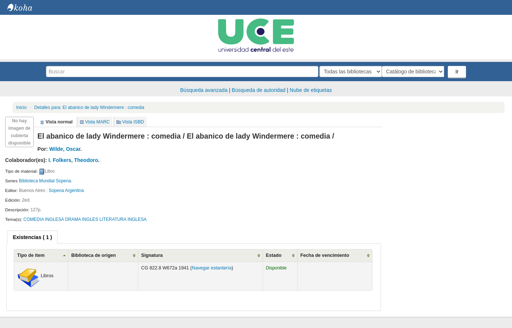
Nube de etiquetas (311, 90)
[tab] (32, 237)
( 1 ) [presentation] (32, 237)
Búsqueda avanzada (204, 90)
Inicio (21, 107)
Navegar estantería (212, 268)
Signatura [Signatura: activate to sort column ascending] (152, 255)
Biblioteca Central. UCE (26, 7)
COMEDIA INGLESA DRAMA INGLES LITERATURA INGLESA (85, 219)
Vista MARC (97, 122)
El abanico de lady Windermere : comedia (89, 107)
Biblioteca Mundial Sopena (45, 180)
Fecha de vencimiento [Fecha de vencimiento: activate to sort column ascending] (325, 255)
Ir (457, 71)
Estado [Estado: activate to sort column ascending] (274, 255)
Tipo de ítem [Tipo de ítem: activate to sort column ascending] (31, 255)
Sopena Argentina (66, 190)
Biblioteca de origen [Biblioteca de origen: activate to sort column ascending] (93, 255)
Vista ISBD (133, 122)
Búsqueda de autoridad (259, 90)
